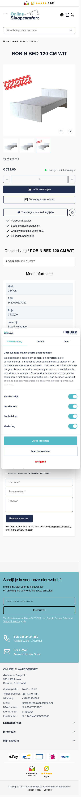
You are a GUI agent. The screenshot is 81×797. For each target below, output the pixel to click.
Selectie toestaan (40, 451)
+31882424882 (30, 698)
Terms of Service (18, 530)
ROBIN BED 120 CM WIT (25, 41)
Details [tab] (41, 341)
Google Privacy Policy (60, 526)
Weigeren (40, 461)
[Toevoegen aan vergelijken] (72, 212)
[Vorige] (61, 131)
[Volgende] (70, 131)
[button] (39, 740)
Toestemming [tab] (14, 341)
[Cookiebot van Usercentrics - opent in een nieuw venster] (63, 332)
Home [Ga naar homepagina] (6, 41)
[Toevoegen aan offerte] (39, 199)
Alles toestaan (40, 440)
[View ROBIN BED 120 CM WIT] (10, 145)
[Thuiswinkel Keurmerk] (31, 772)
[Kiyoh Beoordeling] (46, 772)
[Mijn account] (61, 14)
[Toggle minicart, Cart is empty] (72, 14)
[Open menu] (5, 14)
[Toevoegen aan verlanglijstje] (35, 212)
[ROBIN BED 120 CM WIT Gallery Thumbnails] (27, 145)
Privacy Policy (34, 790)
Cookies (47, 790)
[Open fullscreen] (39, 100)
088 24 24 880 (30, 694)
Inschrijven (39, 610)
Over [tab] (66, 341)
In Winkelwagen (39, 189)
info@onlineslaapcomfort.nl (37, 703)
